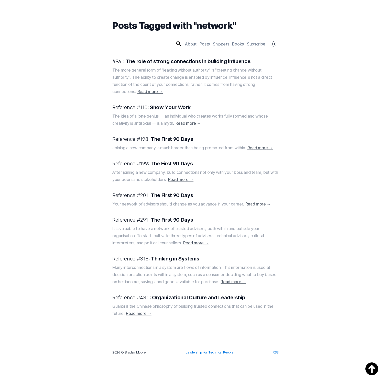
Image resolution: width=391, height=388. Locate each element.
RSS (276, 352)
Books (238, 44)
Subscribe (256, 44)
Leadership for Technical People (209, 352)
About (190, 44)
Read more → (150, 91)
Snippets (221, 44)
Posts (205, 44)
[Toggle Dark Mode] (273, 44)
